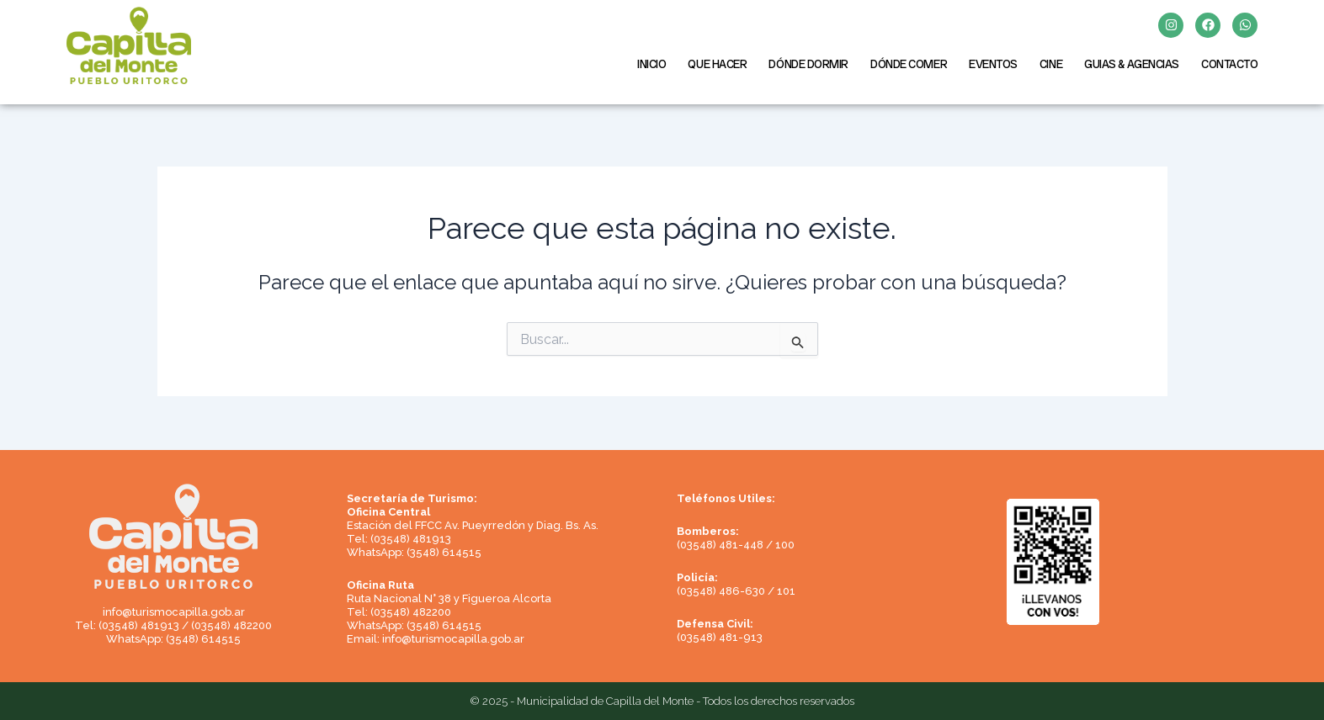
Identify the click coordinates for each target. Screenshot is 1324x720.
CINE (1051, 63)
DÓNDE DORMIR (808, 63)
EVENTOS (993, 63)
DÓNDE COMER (908, 63)
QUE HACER (717, 63)
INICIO (651, 63)
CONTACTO (1229, 63)
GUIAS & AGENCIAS (1131, 63)
